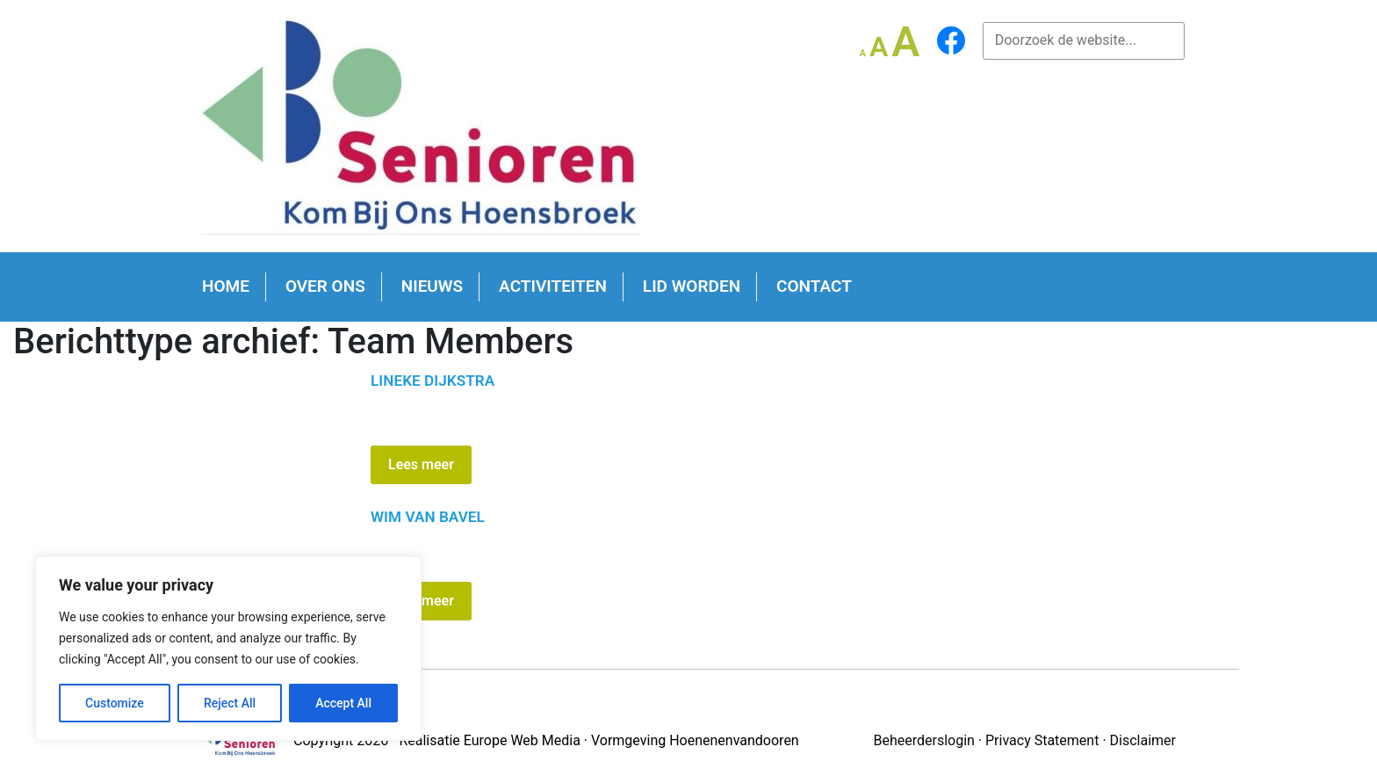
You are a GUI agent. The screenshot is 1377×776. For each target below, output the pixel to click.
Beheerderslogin (923, 740)
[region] (228, 648)
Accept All (343, 703)
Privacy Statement (1042, 740)
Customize (114, 703)
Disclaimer (1143, 740)
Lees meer (421, 464)
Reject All (230, 703)
